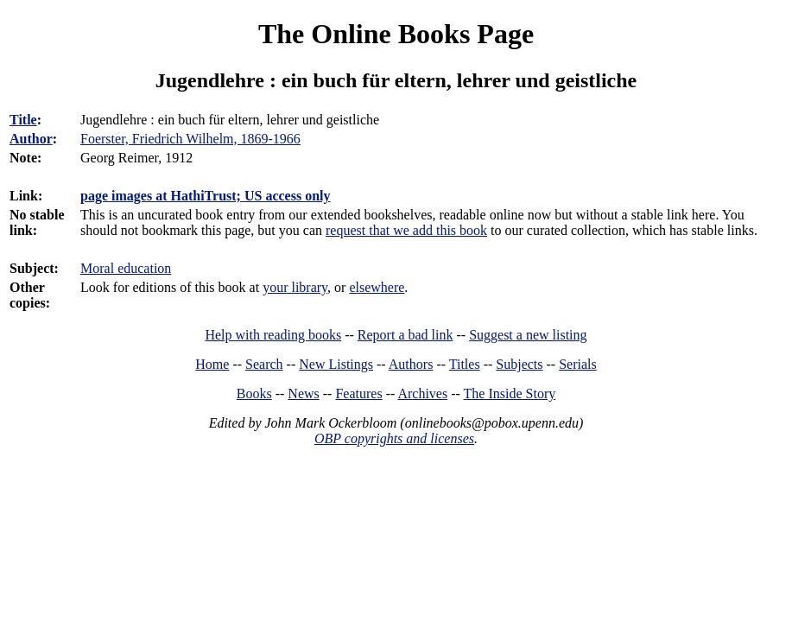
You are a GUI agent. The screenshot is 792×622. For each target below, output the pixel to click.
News (303, 393)
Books (254, 393)
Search (264, 364)
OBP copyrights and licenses (394, 438)
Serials (578, 364)
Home (212, 364)
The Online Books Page (396, 33)
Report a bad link (405, 334)
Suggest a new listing (527, 334)
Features (358, 393)
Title (23, 119)
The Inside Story (510, 393)
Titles (464, 364)
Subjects (519, 364)
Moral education (125, 268)
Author (31, 138)
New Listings (336, 364)
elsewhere (376, 287)
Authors (411, 364)
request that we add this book (406, 230)
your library (295, 287)
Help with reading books (273, 334)
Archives (422, 393)
